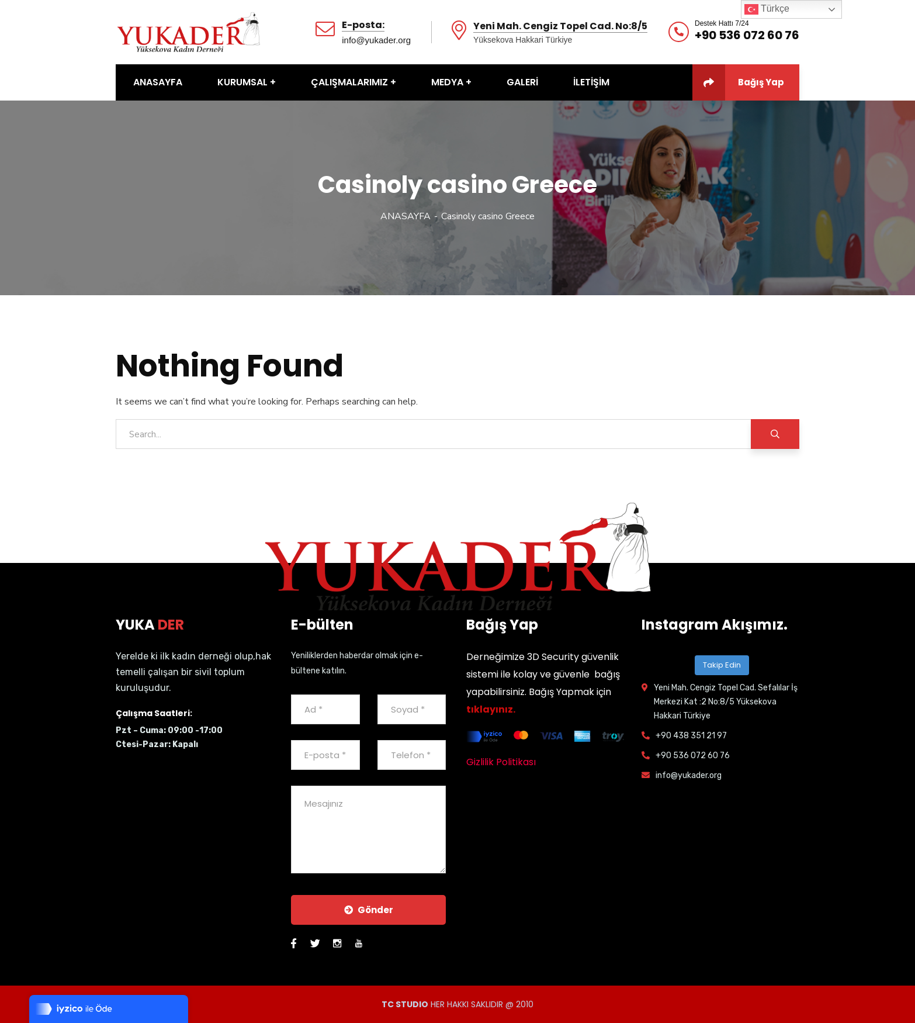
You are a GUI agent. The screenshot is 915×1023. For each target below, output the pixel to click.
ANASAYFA (405, 216)
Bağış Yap (738, 82)
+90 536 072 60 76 (747, 35)
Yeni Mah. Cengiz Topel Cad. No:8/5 (560, 26)
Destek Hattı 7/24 (722, 23)
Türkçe (766, 9)
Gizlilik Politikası (501, 762)
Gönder (368, 910)
